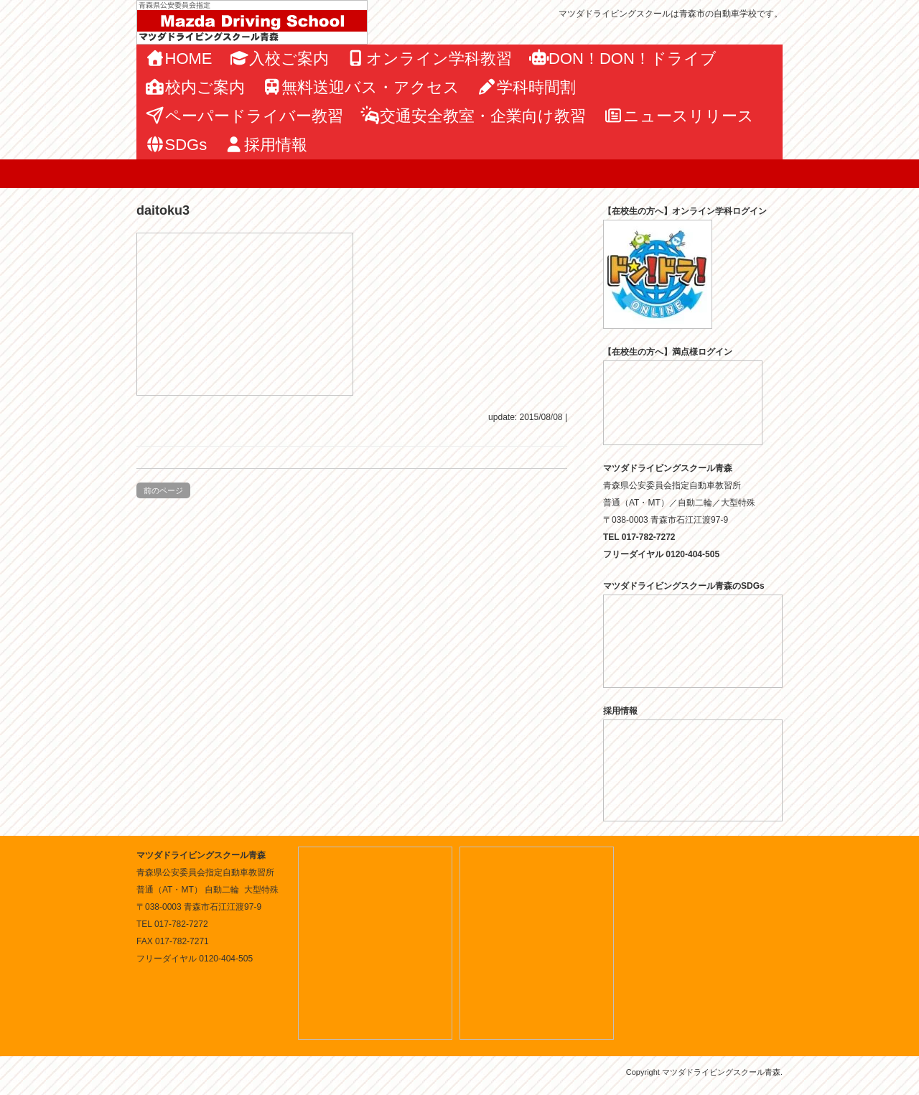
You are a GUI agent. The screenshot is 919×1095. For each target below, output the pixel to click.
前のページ (163, 490)
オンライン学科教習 (429, 58)
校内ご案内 (195, 87)
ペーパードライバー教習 (244, 116)
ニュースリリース (678, 116)
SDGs (176, 145)
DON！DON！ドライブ (623, 58)
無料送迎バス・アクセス (361, 87)
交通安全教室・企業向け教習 (473, 116)
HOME (179, 58)
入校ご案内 (280, 58)
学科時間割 (526, 87)
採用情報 (265, 145)
